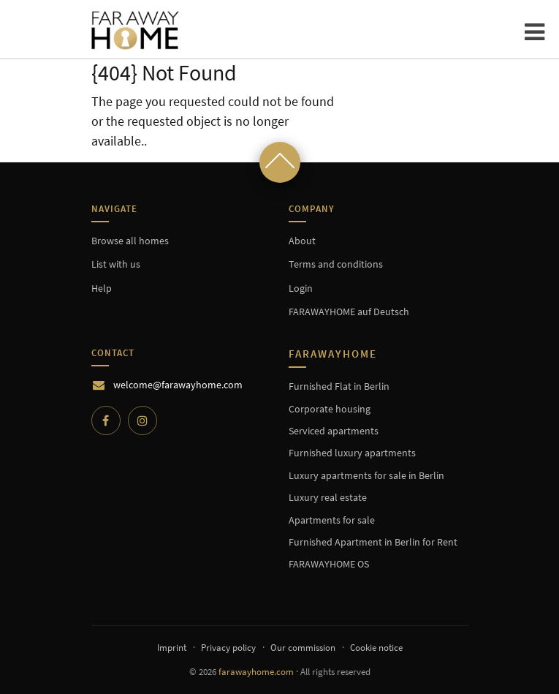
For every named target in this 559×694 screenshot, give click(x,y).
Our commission (302, 647)
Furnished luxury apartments (352, 452)
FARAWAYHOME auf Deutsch (349, 311)
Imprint (171, 647)
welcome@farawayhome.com (178, 384)
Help (101, 288)
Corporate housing (329, 408)
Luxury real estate (328, 497)
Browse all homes (130, 240)
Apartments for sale (332, 520)
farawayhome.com (256, 671)
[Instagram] (142, 420)
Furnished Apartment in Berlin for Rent (373, 541)
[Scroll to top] (279, 162)
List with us (115, 264)
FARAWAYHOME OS (329, 563)
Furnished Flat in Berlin (339, 386)
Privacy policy (228, 647)
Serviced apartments (334, 430)
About (302, 240)
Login (301, 288)
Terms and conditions (336, 264)
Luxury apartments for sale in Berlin (366, 475)
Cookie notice (376, 647)
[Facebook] (106, 420)
